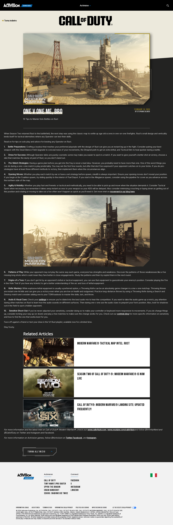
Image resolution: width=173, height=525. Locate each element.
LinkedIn (75, 490)
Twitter (69, 438)
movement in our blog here (122, 191)
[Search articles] (167, 5)
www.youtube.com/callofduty (120, 429)
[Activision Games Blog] (18, 5)
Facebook (77, 438)
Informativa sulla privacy (64, 508)
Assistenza (36, 508)
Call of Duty (50, 480)
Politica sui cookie (82, 508)
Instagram (91, 438)
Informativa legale (22, 508)
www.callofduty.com (97, 429)
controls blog (123, 314)
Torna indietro (9, 20)
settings (42, 299)
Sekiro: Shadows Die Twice (56, 493)
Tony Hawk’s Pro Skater (55, 483)
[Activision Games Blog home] (25, 476)
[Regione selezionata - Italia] (153, 475)
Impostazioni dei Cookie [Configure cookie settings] (99, 508)
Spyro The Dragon (52, 486)
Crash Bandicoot (51, 490)
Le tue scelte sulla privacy (122, 508)
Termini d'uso (47, 508)
